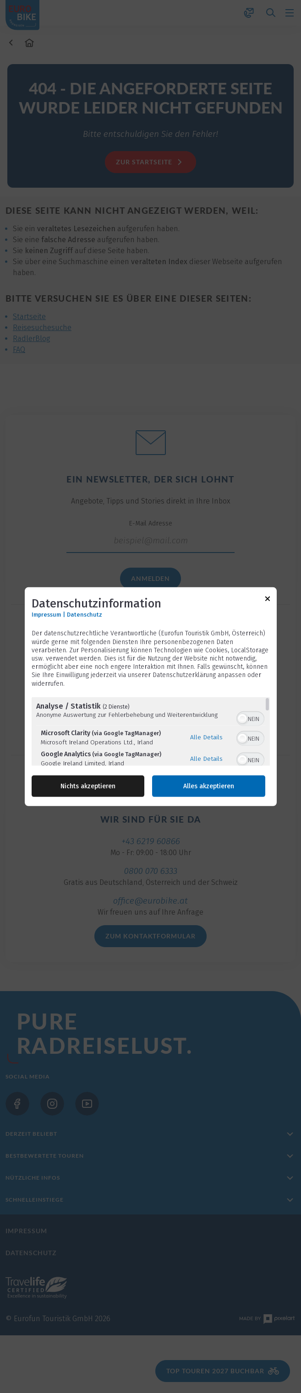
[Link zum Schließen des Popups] (267, 600)
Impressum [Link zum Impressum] (46, 614)
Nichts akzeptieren (87, 786)
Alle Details (206, 737)
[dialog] (151, 696)
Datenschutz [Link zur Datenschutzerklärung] (84, 614)
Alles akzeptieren (208, 786)
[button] (242, 718)
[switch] (250, 717)
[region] (151, 731)
